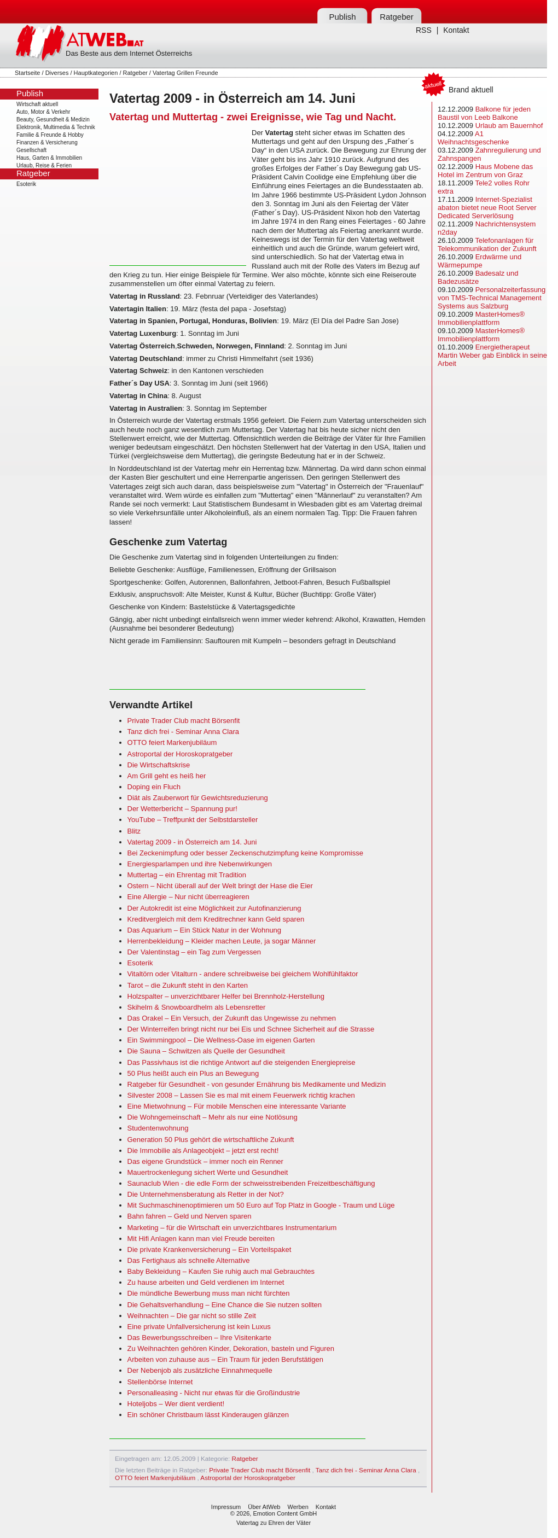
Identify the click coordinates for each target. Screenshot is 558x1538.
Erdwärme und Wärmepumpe (479, 261)
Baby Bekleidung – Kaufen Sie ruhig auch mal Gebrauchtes (221, 1271)
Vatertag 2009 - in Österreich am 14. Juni (192, 842)
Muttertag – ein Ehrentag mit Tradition (187, 875)
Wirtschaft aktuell (37, 104)
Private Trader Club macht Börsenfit (183, 720)
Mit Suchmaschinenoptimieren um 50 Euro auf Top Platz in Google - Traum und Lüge (261, 1205)
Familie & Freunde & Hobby (50, 135)
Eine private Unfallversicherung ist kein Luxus (199, 1327)
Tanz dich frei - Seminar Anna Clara (183, 731)
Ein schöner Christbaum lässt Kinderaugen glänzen (208, 1415)
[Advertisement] (177, 197)
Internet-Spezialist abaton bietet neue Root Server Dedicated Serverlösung (487, 207)
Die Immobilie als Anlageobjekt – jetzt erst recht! (203, 1150)
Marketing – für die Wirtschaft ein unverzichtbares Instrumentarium (232, 1228)
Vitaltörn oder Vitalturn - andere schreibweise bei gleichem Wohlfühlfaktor (242, 974)
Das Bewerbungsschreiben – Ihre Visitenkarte (199, 1337)
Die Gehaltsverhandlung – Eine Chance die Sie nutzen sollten (224, 1305)
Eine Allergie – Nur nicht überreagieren (188, 897)
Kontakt (456, 30)
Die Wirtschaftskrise (158, 765)
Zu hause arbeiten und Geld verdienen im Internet (205, 1282)
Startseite (27, 72)
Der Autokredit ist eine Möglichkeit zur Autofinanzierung (214, 908)
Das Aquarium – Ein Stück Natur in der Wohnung (204, 930)
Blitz (134, 831)
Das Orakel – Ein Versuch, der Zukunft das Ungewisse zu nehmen (231, 1018)
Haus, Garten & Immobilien (49, 158)
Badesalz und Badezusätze (478, 277)
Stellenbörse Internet (160, 1382)
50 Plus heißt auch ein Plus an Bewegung (193, 1073)
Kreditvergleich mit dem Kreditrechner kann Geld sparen (216, 919)
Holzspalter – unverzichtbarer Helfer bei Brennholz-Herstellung (226, 996)
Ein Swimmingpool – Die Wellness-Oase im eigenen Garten (221, 1040)
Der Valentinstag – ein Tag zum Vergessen (194, 952)
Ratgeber (397, 16)
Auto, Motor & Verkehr (43, 112)
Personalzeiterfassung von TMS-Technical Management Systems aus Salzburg (491, 298)
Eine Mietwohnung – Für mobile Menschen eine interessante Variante (236, 1106)
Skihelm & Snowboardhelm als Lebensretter (196, 1007)
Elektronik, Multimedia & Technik (55, 127)
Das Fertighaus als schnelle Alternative (188, 1260)
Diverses (57, 72)
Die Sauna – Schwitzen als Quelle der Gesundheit (206, 1051)
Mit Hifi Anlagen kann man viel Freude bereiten (201, 1238)
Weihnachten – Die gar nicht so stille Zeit (191, 1316)
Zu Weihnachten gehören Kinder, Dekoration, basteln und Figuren (230, 1348)
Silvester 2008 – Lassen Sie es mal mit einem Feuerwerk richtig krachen (241, 1095)
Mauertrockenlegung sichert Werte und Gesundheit (207, 1172)
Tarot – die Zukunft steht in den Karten (187, 985)
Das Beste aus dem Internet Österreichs (129, 53)
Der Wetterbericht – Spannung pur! (182, 809)
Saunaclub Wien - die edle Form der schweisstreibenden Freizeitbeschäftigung (251, 1183)
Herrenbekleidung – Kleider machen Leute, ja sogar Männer (221, 941)
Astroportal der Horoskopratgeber (180, 754)
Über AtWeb (264, 1507)
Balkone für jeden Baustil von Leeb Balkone (484, 113)
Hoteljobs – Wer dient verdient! (176, 1404)
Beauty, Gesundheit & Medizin (53, 119)
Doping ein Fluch (154, 787)
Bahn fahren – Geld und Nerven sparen (189, 1216)
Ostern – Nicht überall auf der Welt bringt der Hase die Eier (220, 886)
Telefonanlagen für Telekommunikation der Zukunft (487, 244)
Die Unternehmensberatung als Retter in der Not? (205, 1194)
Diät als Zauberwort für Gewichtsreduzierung (197, 798)
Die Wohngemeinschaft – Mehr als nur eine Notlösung (212, 1117)
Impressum (226, 1507)
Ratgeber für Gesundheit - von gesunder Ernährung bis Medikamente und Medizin (256, 1084)
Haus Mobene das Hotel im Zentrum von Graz (485, 170)
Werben (297, 1507)
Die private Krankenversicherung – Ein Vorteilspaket (209, 1249)
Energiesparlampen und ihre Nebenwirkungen (199, 864)
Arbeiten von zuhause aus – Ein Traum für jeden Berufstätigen (225, 1359)
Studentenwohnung (158, 1128)
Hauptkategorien (96, 72)
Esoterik (26, 184)
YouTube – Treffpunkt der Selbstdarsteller (192, 819)
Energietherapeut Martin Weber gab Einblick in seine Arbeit (492, 355)
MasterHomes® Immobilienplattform (481, 318)
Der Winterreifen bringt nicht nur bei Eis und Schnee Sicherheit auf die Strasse (251, 1029)
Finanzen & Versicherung (47, 142)
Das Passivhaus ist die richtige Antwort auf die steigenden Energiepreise (241, 1062)
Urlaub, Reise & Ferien (44, 165)
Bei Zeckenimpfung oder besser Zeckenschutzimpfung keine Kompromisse (245, 853)
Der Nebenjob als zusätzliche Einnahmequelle (199, 1370)
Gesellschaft (31, 150)
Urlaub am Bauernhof (509, 125)
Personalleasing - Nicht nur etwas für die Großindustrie (213, 1393)
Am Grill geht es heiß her (166, 776)
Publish (342, 16)
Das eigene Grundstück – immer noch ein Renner (205, 1161)
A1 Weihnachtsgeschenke (473, 138)
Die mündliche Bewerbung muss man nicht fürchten (208, 1293)
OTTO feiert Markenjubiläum (172, 742)
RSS (424, 30)
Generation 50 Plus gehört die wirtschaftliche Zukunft (210, 1139)
